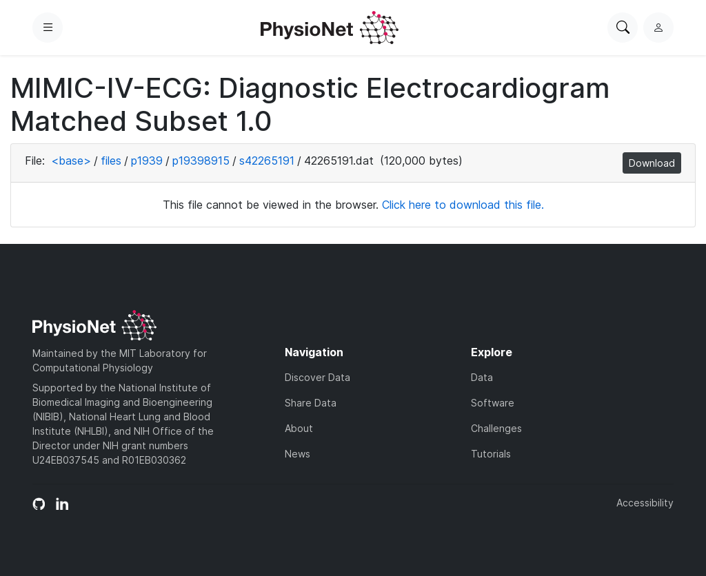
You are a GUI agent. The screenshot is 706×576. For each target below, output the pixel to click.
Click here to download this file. (463, 205)
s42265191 (266, 160)
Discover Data (317, 377)
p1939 (147, 160)
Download (652, 163)
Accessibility (645, 502)
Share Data (310, 403)
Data (482, 377)
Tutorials (491, 454)
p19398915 (201, 160)
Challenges (496, 428)
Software (492, 403)
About (299, 428)
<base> (71, 160)
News (297, 454)
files (111, 160)
